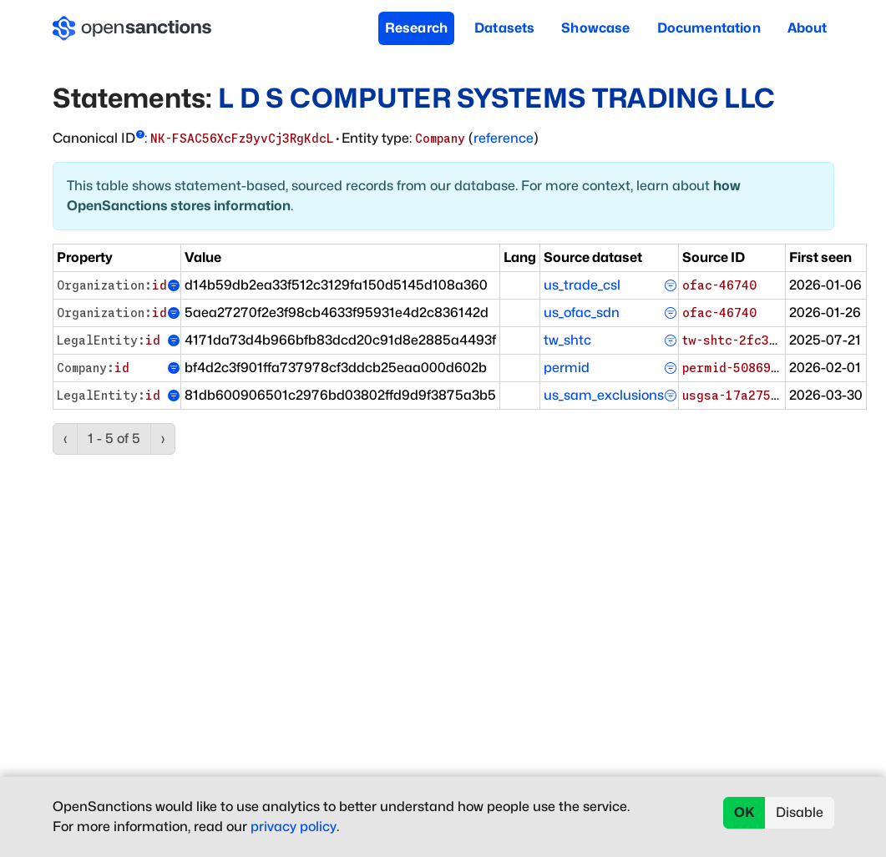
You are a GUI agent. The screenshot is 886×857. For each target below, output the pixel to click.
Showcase (595, 28)
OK (744, 812)
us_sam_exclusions (604, 395)
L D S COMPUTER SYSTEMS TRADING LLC (496, 98)
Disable (799, 812)
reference (503, 138)
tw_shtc (567, 340)
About (807, 28)
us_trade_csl (582, 285)
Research (416, 28)
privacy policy (294, 826)
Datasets (504, 28)
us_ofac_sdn (582, 312)
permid (567, 368)
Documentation (709, 28)
